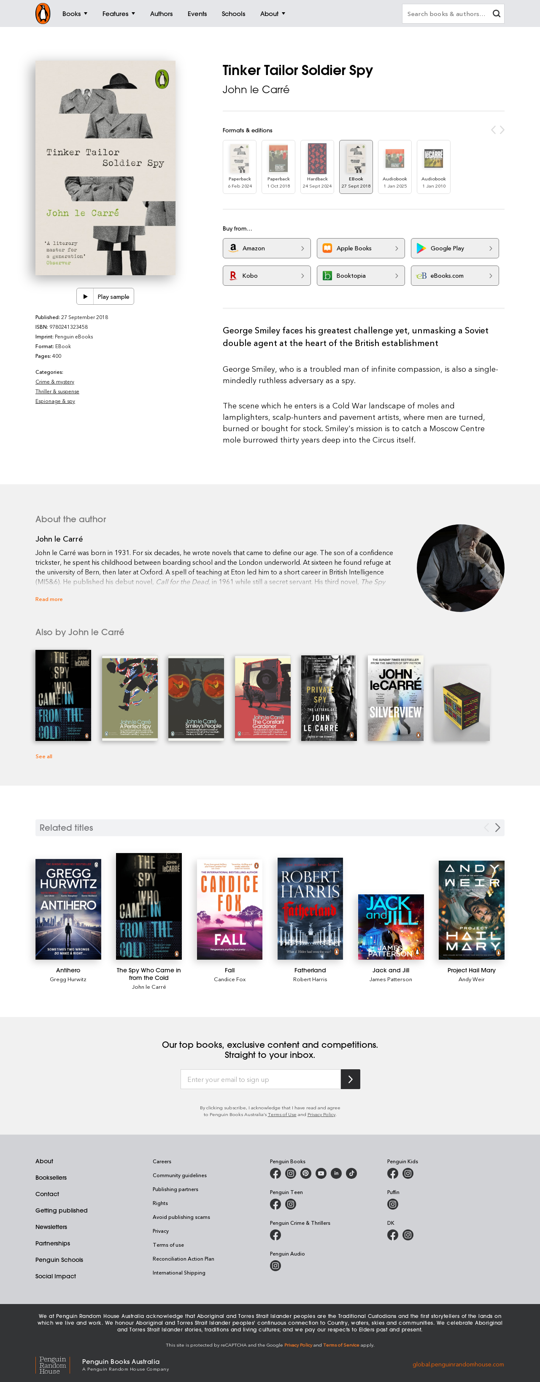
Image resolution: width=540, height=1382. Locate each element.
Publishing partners (175, 1189)
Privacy (161, 1230)
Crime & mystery (54, 381)
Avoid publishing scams (181, 1217)
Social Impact (55, 1276)
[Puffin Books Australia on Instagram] (392, 1204)
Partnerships (52, 1243)
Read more (49, 599)
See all (43, 756)
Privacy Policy (321, 1114)
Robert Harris (310, 979)
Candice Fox (230, 979)
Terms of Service (341, 1344)
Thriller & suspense (57, 391)
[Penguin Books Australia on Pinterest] (305, 1173)
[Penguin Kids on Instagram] (407, 1173)
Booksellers (51, 1177)
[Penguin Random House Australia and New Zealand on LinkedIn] (336, 1173)
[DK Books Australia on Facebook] (392, 1234)
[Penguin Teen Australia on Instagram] (290, 1204)
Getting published (61, 1210)
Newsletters (51, 1227)
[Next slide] (497, 827)
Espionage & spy (55, 401)
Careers (162, 1161)
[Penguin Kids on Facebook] (392, 1173)
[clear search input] (496, 14)
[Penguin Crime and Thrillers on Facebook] (275, 1234)
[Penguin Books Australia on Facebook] (275, 1173)
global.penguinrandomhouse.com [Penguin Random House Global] (458, 1364)
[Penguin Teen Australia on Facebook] (275, 1204)
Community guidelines (180, 1175)
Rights (160, 1203)
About (44, 1161)
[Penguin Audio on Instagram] (275, 1265)
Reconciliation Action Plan (183, 1258)
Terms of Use (282, 1114)
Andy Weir (472, 979)
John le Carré (256, 89)
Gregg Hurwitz (68, 979)
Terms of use (168, 1244)
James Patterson (391, 979)
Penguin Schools (59, 1260)
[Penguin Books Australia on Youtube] (321, 1173)
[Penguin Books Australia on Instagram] (290, 1173)
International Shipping (179, 1272)
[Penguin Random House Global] (58, 1364)
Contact (47, 1194)
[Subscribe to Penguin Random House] (350, 1079)
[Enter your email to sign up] (260, 1079)
